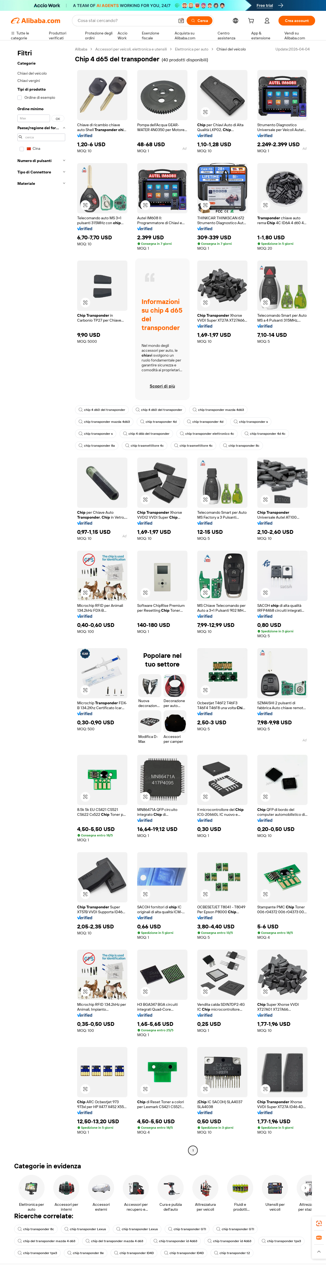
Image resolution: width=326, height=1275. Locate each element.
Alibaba (81, 49)
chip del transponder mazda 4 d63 (46, 1241)
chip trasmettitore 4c (144, 445)
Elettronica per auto (191, 49)
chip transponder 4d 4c (265, 434)
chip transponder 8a (97, 445)
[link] (319, 1223)
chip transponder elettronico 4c (207, 434)
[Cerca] (199, 20)
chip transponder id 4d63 (175, 1241)
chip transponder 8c (241, 445)
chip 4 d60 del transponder (102, 410)
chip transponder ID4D (134, 1253)
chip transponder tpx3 (281, 1241)
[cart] (252, 21)
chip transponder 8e (85, 1253)
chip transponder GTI (187, 1229)
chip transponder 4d (158, 422)
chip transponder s (251, 422)
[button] (181, 20)
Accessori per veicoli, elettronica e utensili (131, 49)
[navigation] (41, 600)
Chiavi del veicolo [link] (231, 49)
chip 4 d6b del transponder (146, 434)
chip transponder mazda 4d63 (218, 410)
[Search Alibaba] (126, 21)
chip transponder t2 (232, 1253)
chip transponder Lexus (85, 1229)
